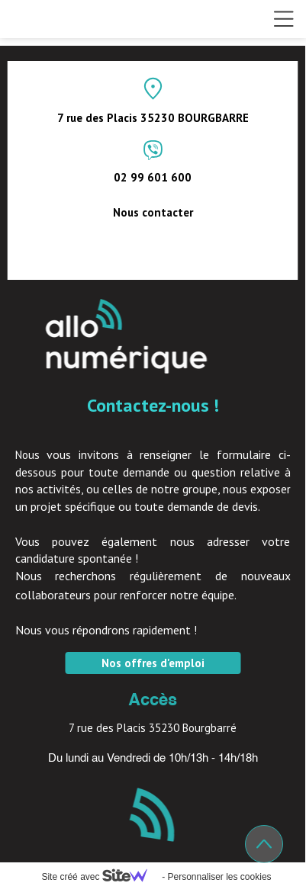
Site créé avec (100, 877)
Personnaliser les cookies (219, 877)
